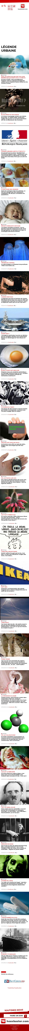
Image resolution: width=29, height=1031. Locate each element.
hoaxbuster (11, 86)
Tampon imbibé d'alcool (9, 917)
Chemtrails (5, 622)
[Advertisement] (14, 28)
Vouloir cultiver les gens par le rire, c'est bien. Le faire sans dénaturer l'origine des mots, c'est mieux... (13, 554)
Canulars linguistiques (9, 551)
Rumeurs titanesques (8, 954)
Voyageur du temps (7, 407)
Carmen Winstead (7, 297)
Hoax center (14, 1028)
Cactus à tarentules (8, 514)
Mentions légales (14, 1025)
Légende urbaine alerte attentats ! (13, 151)
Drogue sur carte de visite (10, 442)
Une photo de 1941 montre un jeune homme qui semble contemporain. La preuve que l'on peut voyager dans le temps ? (14, 410)
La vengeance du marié (8, 696)
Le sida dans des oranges (9, 189)
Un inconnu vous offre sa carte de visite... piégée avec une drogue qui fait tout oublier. (13, 445)
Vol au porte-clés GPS (8, 478)
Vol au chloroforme (8, 735)
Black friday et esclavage (10, 114)
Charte (14, 1027)
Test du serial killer (8, 807)
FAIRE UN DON (16, 1016)
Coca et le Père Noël (8, 772)
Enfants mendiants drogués (10, 226)
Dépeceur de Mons (7, 844)
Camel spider (5, 659)
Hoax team (14, 1029)
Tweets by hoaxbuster (14, 988)
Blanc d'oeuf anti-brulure (10, 370)
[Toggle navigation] (2, 6)
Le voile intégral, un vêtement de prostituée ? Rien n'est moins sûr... (14, 265)
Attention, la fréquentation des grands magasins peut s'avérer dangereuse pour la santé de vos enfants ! (14, 590)
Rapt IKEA (4, 587)
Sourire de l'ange (7, 880)
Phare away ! (5, 333)
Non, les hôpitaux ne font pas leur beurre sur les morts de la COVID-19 (13, 77)
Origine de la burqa (7, 262)
